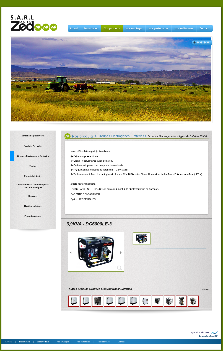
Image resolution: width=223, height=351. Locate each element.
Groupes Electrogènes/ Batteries (121, 136)
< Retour (205, 289)
